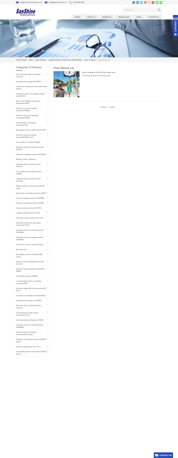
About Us (104, 420)
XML (102, 440)
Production (123, 17)
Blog (102, 432)
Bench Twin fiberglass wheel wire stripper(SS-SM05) (28, 102)
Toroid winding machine (72, 412)
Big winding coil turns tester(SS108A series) (29, 256)
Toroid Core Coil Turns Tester (74, 428)
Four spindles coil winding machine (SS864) (28, 173)
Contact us (153, 17)
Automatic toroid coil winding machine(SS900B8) (26, 109)
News (139, 17)
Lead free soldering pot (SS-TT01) (28, 347)
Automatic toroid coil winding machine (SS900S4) (29, 238)
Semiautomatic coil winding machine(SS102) (26, 124)
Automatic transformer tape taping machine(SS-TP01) (28, 224)
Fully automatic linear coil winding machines (28, 75)
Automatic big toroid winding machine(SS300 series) (26, 333)
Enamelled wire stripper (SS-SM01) (28, 82)
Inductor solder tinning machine (75, 436)
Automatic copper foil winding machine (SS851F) (30, 148)
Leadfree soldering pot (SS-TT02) (28, 213)
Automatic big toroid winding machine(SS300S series (26, 136)
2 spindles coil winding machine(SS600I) (30, 296)
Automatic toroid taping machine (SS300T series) (31, 340)
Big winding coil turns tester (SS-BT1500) (31, 130)
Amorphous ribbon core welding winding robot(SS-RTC (30, 95)
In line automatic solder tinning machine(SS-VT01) (27, 314)
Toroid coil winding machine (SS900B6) (30, 198)
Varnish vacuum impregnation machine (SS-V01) (30, 263)
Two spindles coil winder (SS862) (28, 142)
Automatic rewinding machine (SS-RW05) (31, 154)
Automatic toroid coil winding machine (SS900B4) (29, 231)
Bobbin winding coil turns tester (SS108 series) (30, 187)
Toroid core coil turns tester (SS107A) (29, 245)
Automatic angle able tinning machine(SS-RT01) (31, 289)
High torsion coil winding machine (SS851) (31, 193)
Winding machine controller (73, 424)
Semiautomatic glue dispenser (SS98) (29, 320)
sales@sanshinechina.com (56, 2)
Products (106, 17)
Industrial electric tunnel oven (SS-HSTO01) (28, 165)
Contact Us (105, 428)
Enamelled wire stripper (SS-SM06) (28, 301)
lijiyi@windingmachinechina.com (29, 2)
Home (77, 17)
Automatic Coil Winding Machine (75, 432)
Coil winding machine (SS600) (27, 276)
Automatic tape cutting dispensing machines (28, 307)
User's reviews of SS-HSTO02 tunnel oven (98, 72)
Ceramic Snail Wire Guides (73, 420)
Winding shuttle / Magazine (26, 159)
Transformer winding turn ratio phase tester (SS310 (31, 88)
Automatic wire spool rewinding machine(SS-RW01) (27, 117)
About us (91, 17)
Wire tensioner (21, 250)
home (31, 60)
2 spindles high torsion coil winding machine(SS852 (28, 282)
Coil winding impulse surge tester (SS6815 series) (31, 353)
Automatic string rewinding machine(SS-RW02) (30, 270)
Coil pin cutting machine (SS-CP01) (29, 208)
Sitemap (104, 436)
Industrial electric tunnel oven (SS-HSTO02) (28, 180)
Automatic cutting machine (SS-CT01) (29, 218)
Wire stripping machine (72, 416)
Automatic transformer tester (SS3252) (30, 203)
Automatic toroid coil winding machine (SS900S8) (29, 326)
